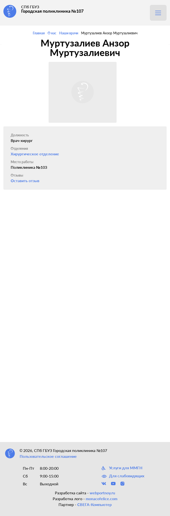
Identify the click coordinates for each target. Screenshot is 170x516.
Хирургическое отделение (35, 153)
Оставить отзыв (25, 180)
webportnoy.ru (102, 492)
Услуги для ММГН (122, 468)
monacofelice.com (101, 498)
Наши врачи (68, 33)
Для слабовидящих (123, 476)
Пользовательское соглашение (48, 456)
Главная (39, 33)
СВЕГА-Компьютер (94, 504)
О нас (52, 33)
